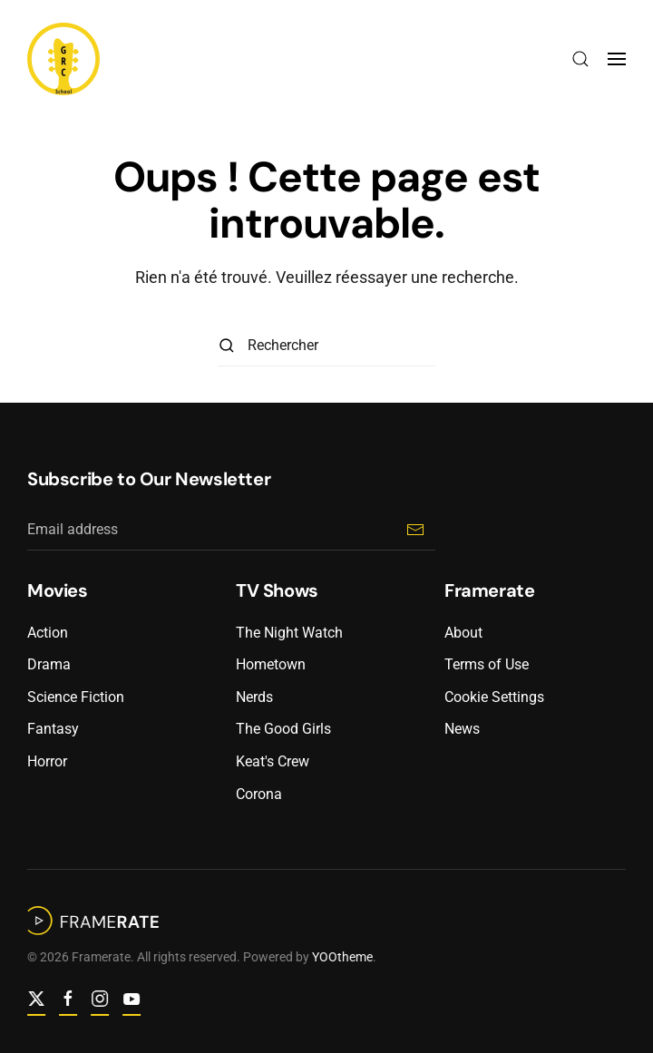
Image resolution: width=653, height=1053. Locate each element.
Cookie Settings (494, 697)
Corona (259, 794)
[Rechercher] (326, 346)
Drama (49, 664)
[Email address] (231, 530)
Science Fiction (75, 697)
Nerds (254, 697)
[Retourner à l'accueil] (63, 59)
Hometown (271, 664)
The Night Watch (289, 632)
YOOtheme (340, 957)
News (462, 728)
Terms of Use (486, 664)
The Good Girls (283, 728)
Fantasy (53, 728)
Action (47, 632)
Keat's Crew (272, 761)
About (463, 632)
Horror (47, 761)
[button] (580, 59)
